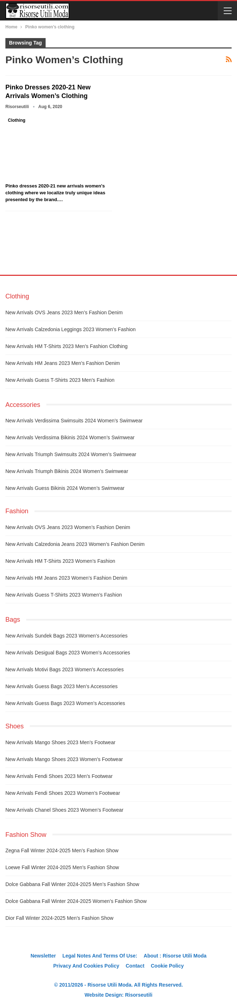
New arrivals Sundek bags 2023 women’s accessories (66, 636)
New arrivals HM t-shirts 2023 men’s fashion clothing (66, 346)
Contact (135, 966)
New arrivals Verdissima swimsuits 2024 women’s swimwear (74, 420)
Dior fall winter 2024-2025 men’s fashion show (59, 918)
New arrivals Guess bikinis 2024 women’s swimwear (65, 488)
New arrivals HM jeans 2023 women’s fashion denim (66, 578)
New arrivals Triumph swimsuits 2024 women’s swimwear (70, 454)
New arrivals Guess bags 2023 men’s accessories (61, 686)
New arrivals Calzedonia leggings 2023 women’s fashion (70, 329)
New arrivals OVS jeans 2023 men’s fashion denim (64, 312)
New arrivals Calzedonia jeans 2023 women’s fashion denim (75, 544)
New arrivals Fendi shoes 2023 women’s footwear (62, 793)
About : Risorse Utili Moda (175, 956)
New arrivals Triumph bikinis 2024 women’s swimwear (66, 471)
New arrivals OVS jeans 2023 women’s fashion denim (67, 527)
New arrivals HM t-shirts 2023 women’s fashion (60, 561)
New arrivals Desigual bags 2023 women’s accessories (67, 652)
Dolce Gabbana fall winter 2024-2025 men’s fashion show (72, 884)
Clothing (16, 120)
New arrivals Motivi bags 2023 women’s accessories (64, 669)
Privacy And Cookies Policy (86, 966)
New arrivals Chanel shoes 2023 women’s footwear (64, 810)
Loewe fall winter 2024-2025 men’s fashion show (62, 867)
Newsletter (43, 956)
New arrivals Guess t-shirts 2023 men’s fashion (60, 380)
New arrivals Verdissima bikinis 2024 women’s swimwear (70, 437)
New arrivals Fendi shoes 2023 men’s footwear (59, 776)
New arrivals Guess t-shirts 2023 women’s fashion (63, 595)
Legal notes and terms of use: (99, 956)
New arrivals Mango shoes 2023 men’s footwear (60, 742)
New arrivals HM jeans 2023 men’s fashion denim (62, 363)
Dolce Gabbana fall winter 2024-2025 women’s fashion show (76, 901)
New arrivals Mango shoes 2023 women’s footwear (64, 759)
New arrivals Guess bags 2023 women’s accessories (65, 703)
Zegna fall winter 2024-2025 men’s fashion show (61, 850)
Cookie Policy (167, 966)
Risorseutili (138, 995)
